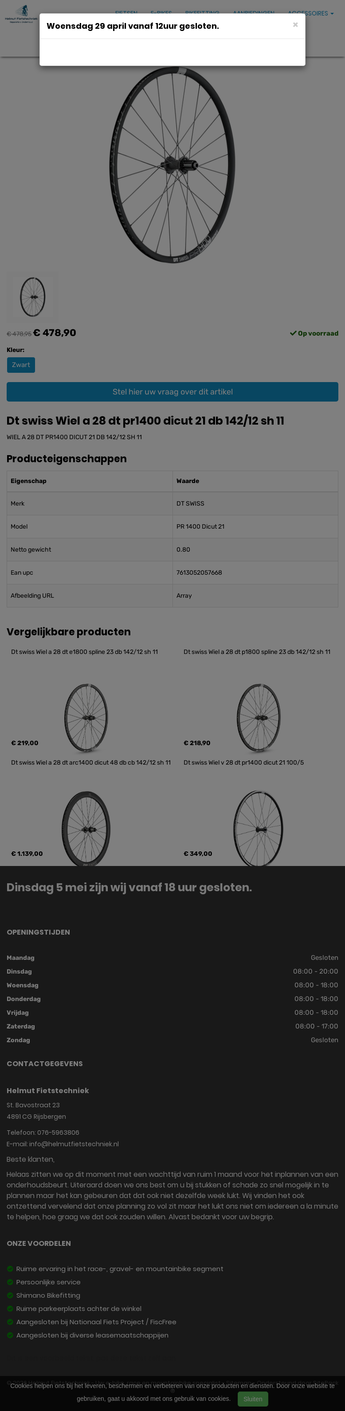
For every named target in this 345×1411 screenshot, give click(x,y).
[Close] (295, 24)
